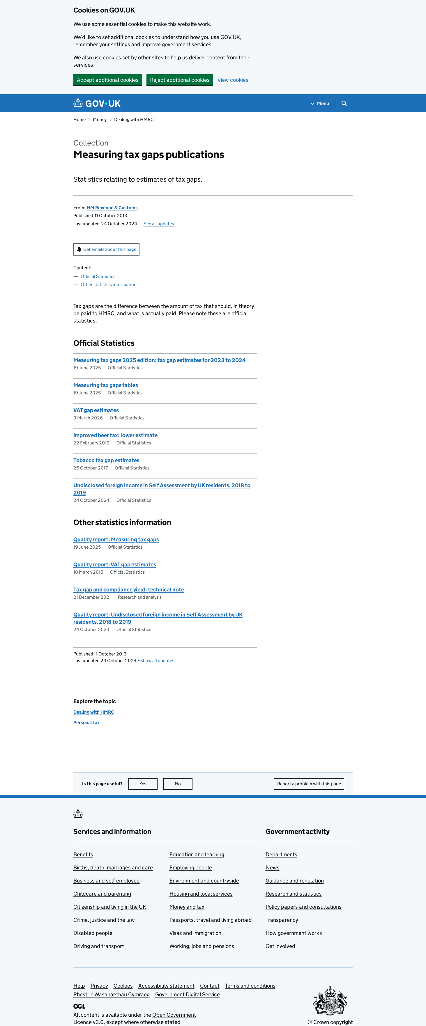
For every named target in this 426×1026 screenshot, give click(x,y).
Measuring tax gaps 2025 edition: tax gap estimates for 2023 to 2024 (159, 360)
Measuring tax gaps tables (105, 385)
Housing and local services (201, 893)
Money (100, 119)
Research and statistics (294, 893)
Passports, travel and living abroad (210, 920)
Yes (148, 783)
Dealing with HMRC (134, 119)
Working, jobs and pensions (201, 946)
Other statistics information (109, 284)
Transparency (282, 920)
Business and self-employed (106, 880)
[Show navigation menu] (320, 103)
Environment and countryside (204, 880)
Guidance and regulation (295, 880)
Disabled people (92, 933)
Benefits (83, 854)
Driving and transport (98, 946)
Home (79, 119)
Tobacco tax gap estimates (106, 460)
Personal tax (86, 722)
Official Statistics (98, 276)
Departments (281, 854)
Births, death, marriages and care (113, 867)
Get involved (280, 946)
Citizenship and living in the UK (109, 906)
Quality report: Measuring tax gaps (116, 539)
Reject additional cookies (180, 80)
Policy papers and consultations (304, 906)
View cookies (233, 80)
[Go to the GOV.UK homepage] (97, 103)
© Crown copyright (330, 1022)
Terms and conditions (250, 985)
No (183, 783)
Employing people (190, 867)
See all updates (159, 223)
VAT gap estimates (96, 410)
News (273, 867)
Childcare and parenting (102, 893)
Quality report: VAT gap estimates (114, 564)
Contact (210, 985)
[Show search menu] (344, 103)
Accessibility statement (166, 985)
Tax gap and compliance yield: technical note (128, 589)
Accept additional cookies (108, 80)
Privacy (99, 985)
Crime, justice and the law (104, 920)
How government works (294, 933)
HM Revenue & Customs (112, 207)
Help (79, 985)
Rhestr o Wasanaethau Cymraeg (111, 994)
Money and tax (186, 906)
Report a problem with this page (309, 783)
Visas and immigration (195, 933)
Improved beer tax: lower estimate (115, 435)
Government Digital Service (187, 994)
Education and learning (196, 854)
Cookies (123, 985)
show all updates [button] (155, 660)
